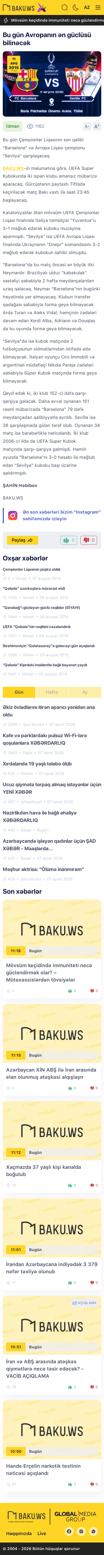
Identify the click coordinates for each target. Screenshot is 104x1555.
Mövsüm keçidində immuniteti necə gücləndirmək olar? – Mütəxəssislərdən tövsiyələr (49, 972)
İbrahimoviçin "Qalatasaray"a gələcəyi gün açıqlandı (49, 646)
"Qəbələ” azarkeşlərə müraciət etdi (34, 588)
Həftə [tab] (52, 692)
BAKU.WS (13, 168)
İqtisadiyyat (31, 802)
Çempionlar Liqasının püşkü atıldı (31, 569)
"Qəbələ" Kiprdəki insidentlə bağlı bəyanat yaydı (45, 665)
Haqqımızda (19, 1533)
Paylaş (23, 540)
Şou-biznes (33, 724)
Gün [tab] (19, 692)
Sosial (26, 830)
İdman (12, 126)
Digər (27, 752)
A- (87, 126)
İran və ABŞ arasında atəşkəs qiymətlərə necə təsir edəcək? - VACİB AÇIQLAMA (45, 1369)
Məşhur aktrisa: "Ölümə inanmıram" (43, 869)
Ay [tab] (85, 692)
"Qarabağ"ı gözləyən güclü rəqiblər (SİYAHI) (41, 607)
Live (41, 1533)
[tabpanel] (52, 792)
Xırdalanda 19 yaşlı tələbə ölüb (37, 764)
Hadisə (27, 773)
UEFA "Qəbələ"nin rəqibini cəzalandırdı (36, 626)
